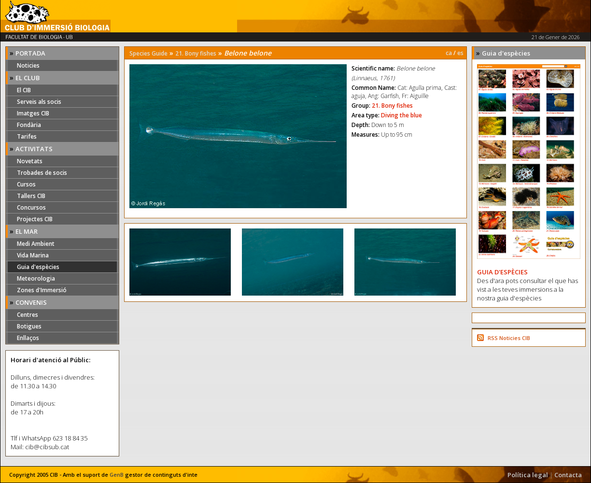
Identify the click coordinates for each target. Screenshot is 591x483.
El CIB (24, 90)
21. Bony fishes (195, 53)
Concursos (31, 207)
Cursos (26, 184)
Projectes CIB (35, 219)
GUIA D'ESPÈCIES (502, 272)
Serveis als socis (39, 102)
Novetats (29, 161)
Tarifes (27, 136)
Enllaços (28, 338)
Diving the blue (401, 115)
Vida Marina (33, 255)
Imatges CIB (33, 113)
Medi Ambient (36, 244)
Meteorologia (36, 278)
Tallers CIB (31, 196)
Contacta (568, 474)
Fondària (29, 125)
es (460, 53)
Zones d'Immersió (42, 290)
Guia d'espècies (38, 267)
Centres (27, 315)
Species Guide (148, 53)
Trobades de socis (42, 173)
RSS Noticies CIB (509, 337)
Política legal (527, 474)
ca (449, 53)
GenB (117, 474)
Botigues (29, 326)
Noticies (28, 65)
